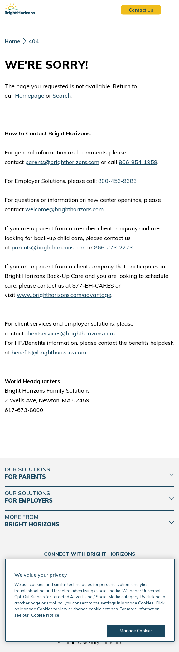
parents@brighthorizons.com (62, 162)
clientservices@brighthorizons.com (70, 333)
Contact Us (141, 10)
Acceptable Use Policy (78, 642)
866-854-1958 (138, 162)
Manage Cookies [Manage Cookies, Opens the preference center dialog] (136, 630)
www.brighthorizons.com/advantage (64, 294)
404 (34, 41)
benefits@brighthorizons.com (49, 352)
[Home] (12, 43)
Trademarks (112, 642)
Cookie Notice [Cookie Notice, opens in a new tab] (45, 615)
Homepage (29, 95)
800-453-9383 (117, 180)
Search (62, 95)
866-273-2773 (113, 247)
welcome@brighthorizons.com (64, 209)
